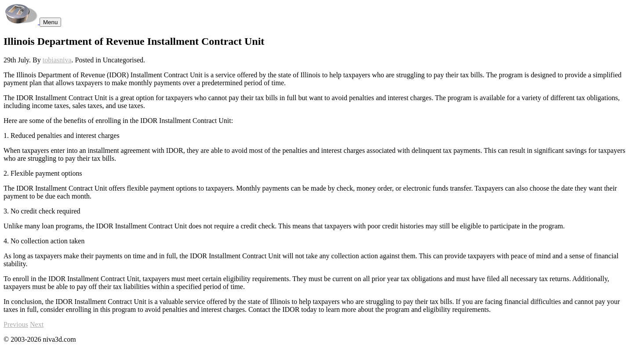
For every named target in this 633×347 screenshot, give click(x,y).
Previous (16, 324)
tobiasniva (57, 60)
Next (37, 324)
